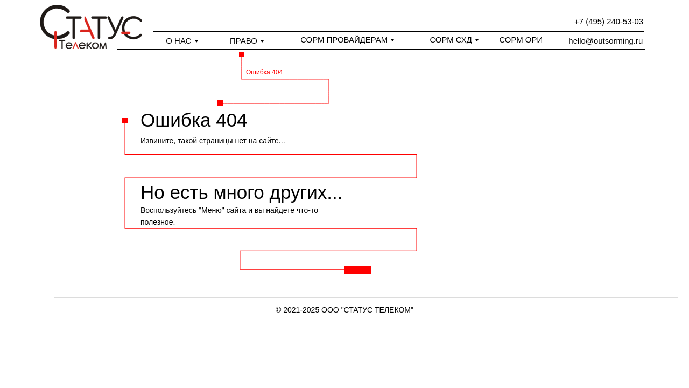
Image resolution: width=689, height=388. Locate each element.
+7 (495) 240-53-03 (608, 21)
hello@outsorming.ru (605, 40)
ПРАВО (243, 40)
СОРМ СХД (451, 39)
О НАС (178, 40)
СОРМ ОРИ (521, 39)
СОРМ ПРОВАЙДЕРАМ (344, 39)
